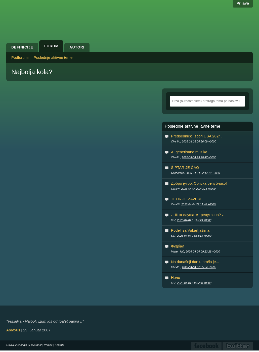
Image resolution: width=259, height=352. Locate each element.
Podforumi (19, 57)
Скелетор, (195, 172)
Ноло (175, 277)
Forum (51, 46)
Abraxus (13, 330)
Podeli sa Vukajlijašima (190, 230)
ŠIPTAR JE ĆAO (185, 167)
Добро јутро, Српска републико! (199, 183)
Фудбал (177, 246)
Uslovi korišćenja (16, 344)
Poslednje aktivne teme (52, 57)
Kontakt (59, 344)
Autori (76, 47)
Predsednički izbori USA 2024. (196, 136)
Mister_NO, (195, 251)
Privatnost (35, 344)
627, (191, 220)
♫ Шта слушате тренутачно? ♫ (198, 215)
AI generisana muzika (189, 152)
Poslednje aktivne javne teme (192, 126)
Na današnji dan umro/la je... (195, 262)
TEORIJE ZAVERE (187, 199)
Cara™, (193, 188)
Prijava (243, 3)
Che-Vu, (193, 141)
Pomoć (48, 344)
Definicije (22, 47)
